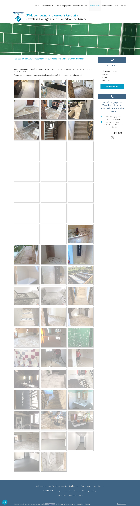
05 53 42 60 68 (113, 135)
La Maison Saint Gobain (82, 504)
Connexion (121, 504)
